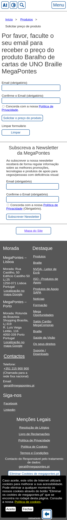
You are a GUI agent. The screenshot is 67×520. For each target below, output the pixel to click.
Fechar (28, 509)
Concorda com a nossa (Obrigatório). (32, 206)
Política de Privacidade (34, 440)
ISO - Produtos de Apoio (45, 280)
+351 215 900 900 (16, 368)
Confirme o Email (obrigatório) (31, 99)
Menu (58, 4)
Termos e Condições (34, 453)
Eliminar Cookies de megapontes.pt (34, 473)
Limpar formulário (16, 130)
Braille (37, 262)
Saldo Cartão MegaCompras (43, 323)
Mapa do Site (33, 230)
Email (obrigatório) (31, 86)
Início (9, 19)
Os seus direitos (44, 344)
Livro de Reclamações (34, 434)
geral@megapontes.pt (17, 385)
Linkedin (9, 409)
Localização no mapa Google (14, 292)
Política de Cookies (34, 446)
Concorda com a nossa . (27, 108)
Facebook (10, 403)
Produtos (26, 19)
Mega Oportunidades (43, 313)
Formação (40, 305)
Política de (28, 502)
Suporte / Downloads (41, 352)
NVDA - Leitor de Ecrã (45, 270)
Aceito (10, 509)
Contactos (14, 356)
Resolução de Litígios (34, 427)
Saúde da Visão (44, 337)
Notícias (38, 299)
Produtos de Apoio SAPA (46, 290)
